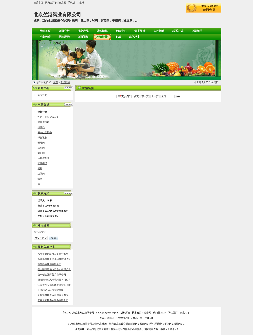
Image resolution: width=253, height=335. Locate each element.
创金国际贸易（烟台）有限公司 (54, 269)
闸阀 (40, 168)
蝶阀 (40, 178)
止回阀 (41, 173)
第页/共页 (124, 96)
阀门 (40, 184)
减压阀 (41, 148)
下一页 (145, 96)
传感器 (41, 127)
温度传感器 (43, 122)
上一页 (155, 96)
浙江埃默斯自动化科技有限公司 (54, 259)
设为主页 (50, 2)
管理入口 (184, 312)
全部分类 (42, 111)
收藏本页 (38, 2)
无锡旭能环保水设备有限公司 (53, 300)
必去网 (147, 312)
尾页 (164, 96)
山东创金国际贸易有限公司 (52, 274)
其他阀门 (42, 163)
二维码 (80, 2)
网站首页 (172, 312)
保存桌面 (61, 2)
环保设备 (42, 137)
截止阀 (41, 153)
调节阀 (41, 142)
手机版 (71, 2)
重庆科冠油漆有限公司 (49, 264)
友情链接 (65, 82)
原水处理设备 (45, 132)
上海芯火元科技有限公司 (51, 290)
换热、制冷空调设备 (48, 117)
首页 (55, 82)
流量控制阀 (43, 158)
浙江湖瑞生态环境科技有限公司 (54, 279)
